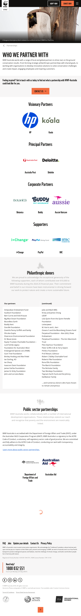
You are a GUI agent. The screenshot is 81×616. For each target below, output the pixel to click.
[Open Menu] (77, 3)
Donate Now (67, 3)
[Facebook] (5, 580)
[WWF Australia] (5, 6)
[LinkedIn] (15, 580)
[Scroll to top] (40, 610)
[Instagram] (10, 580)
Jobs (9, 543)
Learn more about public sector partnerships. (21, 449)
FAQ (4, 543)
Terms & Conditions (8, 592)
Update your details (21, 543)
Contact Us (40, 91)
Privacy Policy (46, 543)
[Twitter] (20, 580)
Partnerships (12, 45)
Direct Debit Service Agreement (25, 592)
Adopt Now (53, 3)
